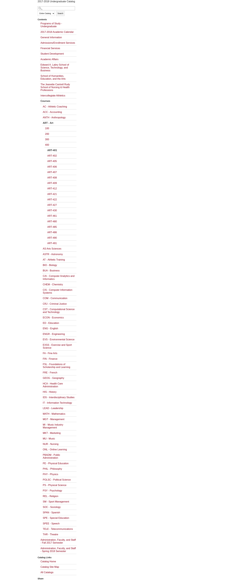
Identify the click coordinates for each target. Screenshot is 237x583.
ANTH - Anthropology (54, 117)
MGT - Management (53, 419)
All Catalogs (47, 572)
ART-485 (52, 227)
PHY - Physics (50, 474)
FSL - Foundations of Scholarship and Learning (56, 365)
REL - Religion (50, 496)
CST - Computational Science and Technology (59, 310)
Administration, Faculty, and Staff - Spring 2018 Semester (58, 549)
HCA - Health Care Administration (53, 385)
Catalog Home (48, 561)
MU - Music (49, 438)
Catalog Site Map (50, 567)
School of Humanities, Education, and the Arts (53, 77)
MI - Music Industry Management (53, 426)
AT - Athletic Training (54, 259)
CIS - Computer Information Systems (57, 291)
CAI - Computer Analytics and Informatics (59, 277)
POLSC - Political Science (57, 479)
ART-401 (52, 150)
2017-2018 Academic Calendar (57, 32)
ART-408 (52, 177)
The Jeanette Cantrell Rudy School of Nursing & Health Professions (55, 87)
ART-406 (52, 166)
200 (47, 134)
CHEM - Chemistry (53, 284)
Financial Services (50, 48)
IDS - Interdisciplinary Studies (59, 397)
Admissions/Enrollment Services (58, 43)
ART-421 (52, 194)
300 (47, 139)
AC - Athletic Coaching (55, 106)
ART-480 (52, 221)
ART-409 (52, 183)
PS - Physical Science (55, 485)
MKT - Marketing (52, 433)
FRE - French (50, 372)
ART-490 (52, 237)
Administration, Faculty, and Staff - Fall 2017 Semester (58, 541)
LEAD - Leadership (53, 408)
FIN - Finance (50, 359)
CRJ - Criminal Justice (55, 304)
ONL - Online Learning (55, 449)
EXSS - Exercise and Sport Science (57, 346)
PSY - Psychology (52, 490)
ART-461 (52, 216)
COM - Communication (55, 298)
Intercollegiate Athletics (53, 95)
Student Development (52, 53)
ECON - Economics (53, 317)
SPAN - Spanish (51, 512)
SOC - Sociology (52, 507)
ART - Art (48, 123)
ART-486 (52, 232)
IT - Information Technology (57, 403)
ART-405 (52, 161)
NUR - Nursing (50, 444)
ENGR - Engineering (54, 334)
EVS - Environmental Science (59, 339)
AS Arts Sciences (52, 248)
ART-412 (52, 188)
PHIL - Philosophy (52, 469)
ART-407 (52, 172)
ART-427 (52, 205)
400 (47, 145)
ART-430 (52, 210)
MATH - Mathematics (54, 414)
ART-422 (52, 199)
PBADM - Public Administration (51, 456)
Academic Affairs (49, 59)
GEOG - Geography (53, 378)
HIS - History (50, 392)
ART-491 (52, 243)
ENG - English (50, 328)
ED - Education (51, 323)
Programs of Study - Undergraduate (51, 25)
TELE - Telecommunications (58, 529)
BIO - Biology (50, 265)
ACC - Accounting (52, 112)
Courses (45, 101)
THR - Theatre (50, 534)
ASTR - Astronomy (53, 254)
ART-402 (52, 155)
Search (60, 13)
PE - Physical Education (56, 463)
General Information (51, 37)
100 (47, 128)
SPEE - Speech (51, 523)
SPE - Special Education (56, 518)
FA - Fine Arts (50, 353)
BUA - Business (51, 270)
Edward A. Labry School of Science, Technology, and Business (55, 67)
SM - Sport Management (56, 501)
